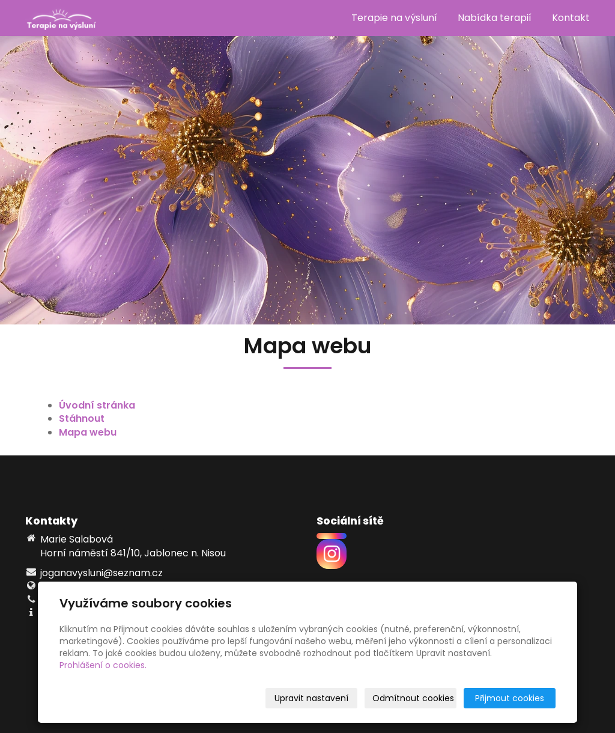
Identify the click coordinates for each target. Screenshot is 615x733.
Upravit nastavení (311, 698)
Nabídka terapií (495, 18)
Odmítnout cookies (413, 698)
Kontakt (571, 18)
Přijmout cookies (509, 698)
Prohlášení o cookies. (103, 665)
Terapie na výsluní (394, 18)
